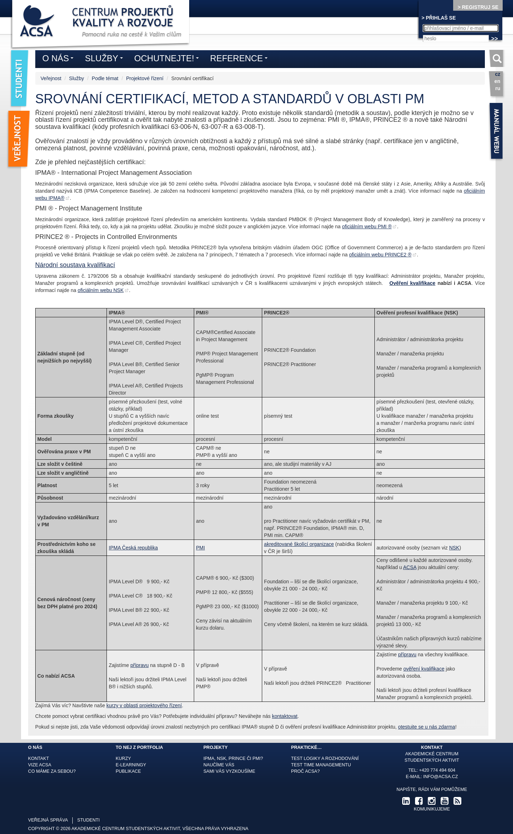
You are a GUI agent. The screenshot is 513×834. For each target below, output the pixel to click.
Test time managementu (321, 764)
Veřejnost (51, 78)
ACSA (409, 567)
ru (497, 88)
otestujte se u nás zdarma (426, 727)
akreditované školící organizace (299, 544)
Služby (76, 78)
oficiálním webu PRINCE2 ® (380, 254)
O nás (59, 59)
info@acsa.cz (440, 776)
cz (497, 74)
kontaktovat (284, 716)
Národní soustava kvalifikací (75, 265)
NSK (454, 548)
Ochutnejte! (168, 59)
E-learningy (131, 764)
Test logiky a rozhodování (325, 758)
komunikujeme (432, 809)
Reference (240, 59)
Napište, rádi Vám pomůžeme (432, 789)
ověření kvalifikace (423, 669)
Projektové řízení (145, 78)
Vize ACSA (39, 764)
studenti (88, 820)
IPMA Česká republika (133, 548)
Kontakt (38, 758)
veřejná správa (48, 820)
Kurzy (123, 758)
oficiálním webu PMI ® (367, 226)
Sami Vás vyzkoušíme (229, 771)
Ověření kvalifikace (412, 283)
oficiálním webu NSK (101, 290)
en (497, 81)
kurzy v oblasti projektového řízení (144, 705)
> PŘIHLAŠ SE (438, 18)
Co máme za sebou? (52, 771)
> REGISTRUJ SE (477, 7)
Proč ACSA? (305, 771)
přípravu (139, 665)
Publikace (128, 771)
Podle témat (105, 78)
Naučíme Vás (218, 764)
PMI (200, 548)
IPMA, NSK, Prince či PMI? (233, 758)
